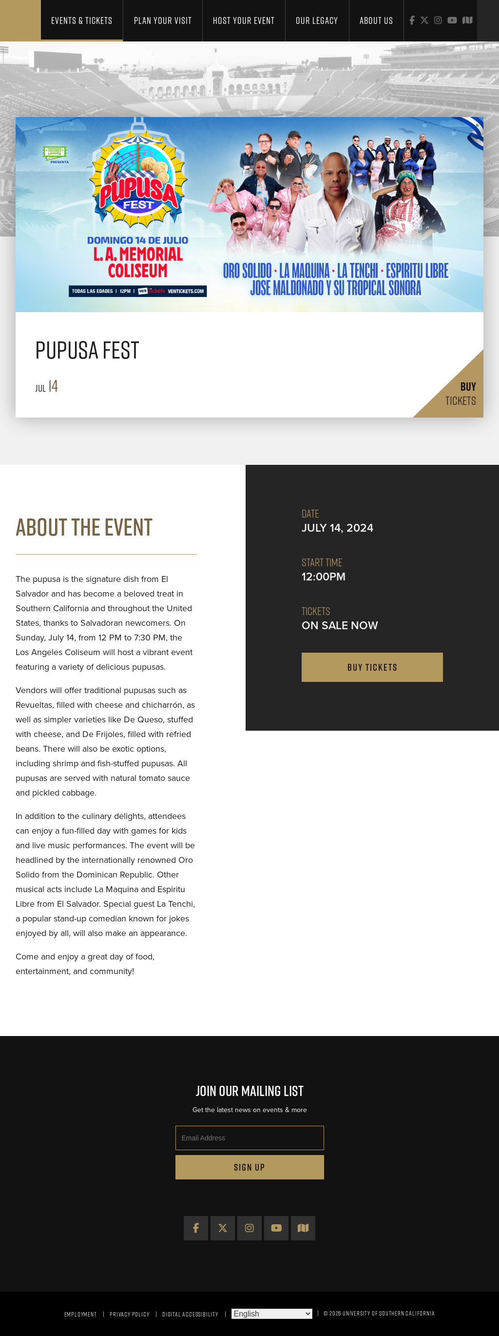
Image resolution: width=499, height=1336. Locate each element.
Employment (80, 1314)
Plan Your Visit (163, 20)
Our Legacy (317, 20)
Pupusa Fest (87, 350)
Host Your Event (244, 20)
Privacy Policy (129, 1314)
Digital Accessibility (190, 1314)
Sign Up (250, 1167)
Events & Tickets (82, 20)
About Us (376, 20)
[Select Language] (271, 1314)
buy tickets (372, 667)
